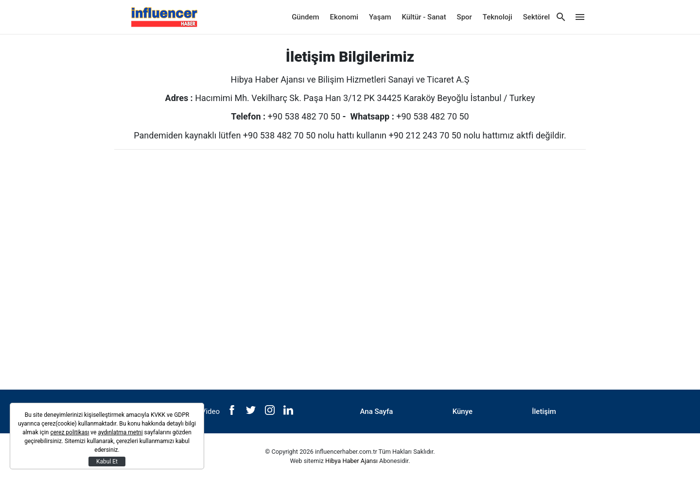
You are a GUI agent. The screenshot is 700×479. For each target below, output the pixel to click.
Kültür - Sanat (424, 17)
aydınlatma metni (120, 432)
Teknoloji (497, 17)
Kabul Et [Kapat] (107, 461)
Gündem (305, 17)
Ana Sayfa (376, 411)
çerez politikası (69, 432)
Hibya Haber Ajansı (351, 460)
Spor (464, 17)
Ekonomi (344, 17)
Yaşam (380, 17)
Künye (462, 411)
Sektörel (536, 17)
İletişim (544, 411)
